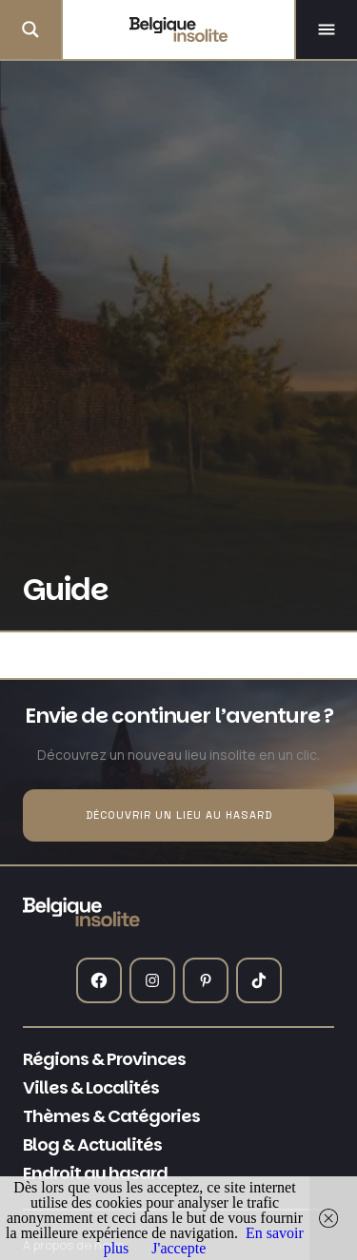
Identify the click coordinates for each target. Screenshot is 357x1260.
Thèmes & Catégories (111, 1116)
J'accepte (178, 1248)
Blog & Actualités (92, 1144)
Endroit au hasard (95, 1173)
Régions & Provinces (104, 1059)
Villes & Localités (91, 1087)
